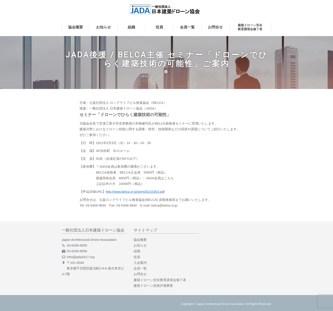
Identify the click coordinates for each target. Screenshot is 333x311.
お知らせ (103, 27)
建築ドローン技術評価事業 (153, 285)
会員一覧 (187, 27)
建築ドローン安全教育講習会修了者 (250, 27)
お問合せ (215, 27)
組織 (131, 27)
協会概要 (75, 27)
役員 (159, 27)
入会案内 (140, 262)
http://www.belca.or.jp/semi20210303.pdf (135, 191)
